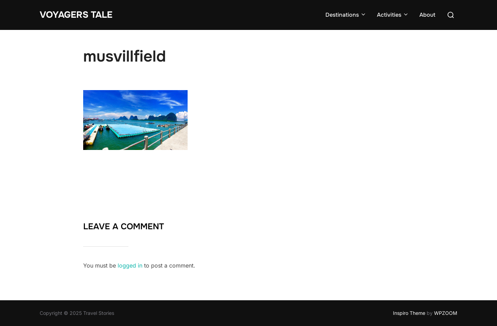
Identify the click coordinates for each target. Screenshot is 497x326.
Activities (393, 14)
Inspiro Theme (409, 313)
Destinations (345, 14)
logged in (130, 265)
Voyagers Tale (76, 15)
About (427, 14)
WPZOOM (445, 313)
